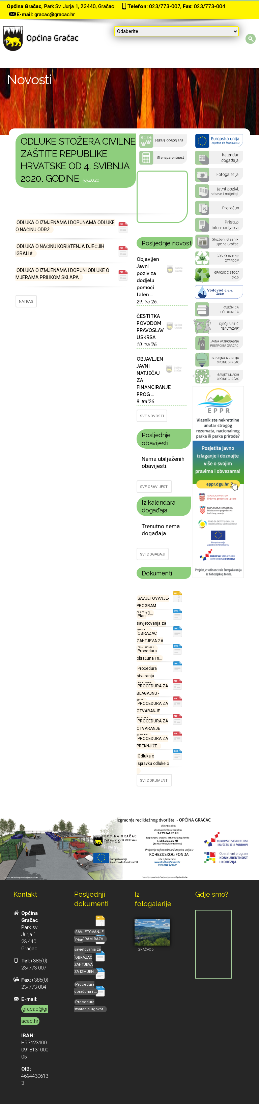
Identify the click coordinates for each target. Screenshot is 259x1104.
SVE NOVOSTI (152, 416)
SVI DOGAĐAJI (152, 554)
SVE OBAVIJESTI (154, 487)
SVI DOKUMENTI (154, 780)
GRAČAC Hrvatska (162, 197)
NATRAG (26, 301)
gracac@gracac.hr (54, 14)
